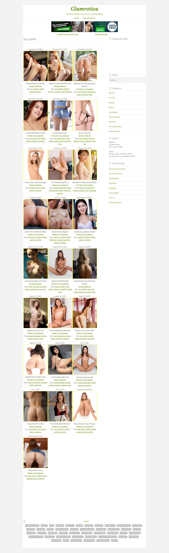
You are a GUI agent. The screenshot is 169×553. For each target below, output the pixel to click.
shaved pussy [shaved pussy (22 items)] (63, 537)
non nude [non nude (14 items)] (87, 533)
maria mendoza (59, 336)
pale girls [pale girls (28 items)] (112, 533)
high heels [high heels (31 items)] (114, 529)
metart (36, 89)
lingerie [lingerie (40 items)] (52, 533)
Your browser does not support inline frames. (126, 57)
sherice (38, 92)
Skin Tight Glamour (115, 126)
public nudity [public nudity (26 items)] (35, 537)
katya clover (40, 188)
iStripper (30, 380)
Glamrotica (84, 8)
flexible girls (53, 190)
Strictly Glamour (114, 131)
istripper (85, 138)
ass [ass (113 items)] (51, 526)
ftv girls (83, 92)
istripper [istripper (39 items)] (126, 529)
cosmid (43, 429)
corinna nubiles (59, 382)
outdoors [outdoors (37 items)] (100, 533)
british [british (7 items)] (99, 526)
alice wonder (59, 429)
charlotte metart (65, 188)
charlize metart (65, 237)
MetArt (30, 136)
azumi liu (81, 237)
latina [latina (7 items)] (137, 529)
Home (76, 18)
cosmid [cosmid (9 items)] (40, 529)
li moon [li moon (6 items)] (42, 533)
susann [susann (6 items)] (122, 537)
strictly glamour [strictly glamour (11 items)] (107, 537)
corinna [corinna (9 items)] (137, 526)
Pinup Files (112, 122)
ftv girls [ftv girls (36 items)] (101, 529)
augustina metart (34, 336)
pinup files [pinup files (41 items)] (135, 533)
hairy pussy (32, 476)
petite (42, 89)
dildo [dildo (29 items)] (50, 529)
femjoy (57, 287)
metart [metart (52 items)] (63, 533)
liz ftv (68, 138)
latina (39, 237)
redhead (32, 92)
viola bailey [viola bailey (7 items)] (103, 540)
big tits (56, 237)
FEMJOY (54, 284)
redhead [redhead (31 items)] (50, 537)
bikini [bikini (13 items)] (79, 526)
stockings (62, 243)
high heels (53, 240)
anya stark (33, 429)
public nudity (58, 141)
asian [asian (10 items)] (44, 526)
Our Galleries (89, 18)
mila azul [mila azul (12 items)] (74, 533)
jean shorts (61, 138)
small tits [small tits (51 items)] (78, 537)
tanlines (60, 193)
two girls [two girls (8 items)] (89, 540)
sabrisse (57, 289)
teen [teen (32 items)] (66, 540)
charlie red (36, 138)
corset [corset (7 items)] (30, 529)
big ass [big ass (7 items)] (60, 526)
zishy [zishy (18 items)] (114, 540)
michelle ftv (91, 92)
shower (27, 289)
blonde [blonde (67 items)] (89, 526)
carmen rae (37, 287)
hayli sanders (35, 382)
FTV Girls (79, 89)
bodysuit (91, 289)
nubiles (67, 382)
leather (87, 237)
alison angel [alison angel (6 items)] (32, 526)
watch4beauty (66, 92)
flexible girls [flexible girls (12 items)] (87, 529)
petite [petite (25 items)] (124, 533)
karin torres (32, 237)
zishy (44, 289)
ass (32, 89)
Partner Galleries (35, 86)
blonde (55, 188)
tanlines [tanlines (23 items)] (134, 537)
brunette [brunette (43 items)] (110, 526)
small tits (57, 92)
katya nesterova (80, 292)
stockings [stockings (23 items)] (91, 537)
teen (90, 94)
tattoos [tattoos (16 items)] (56, 540)
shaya (35, 479)
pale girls (66, 240)
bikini (30, 287)
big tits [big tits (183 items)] (70, 526)
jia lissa (91, 138)
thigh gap (92, 190)
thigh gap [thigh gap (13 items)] (76, 540)
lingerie (76, 141)
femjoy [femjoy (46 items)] (74, 529)
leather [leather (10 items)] (31, 533)
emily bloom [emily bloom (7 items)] (62, 529)
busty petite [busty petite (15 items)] (124, 526)
